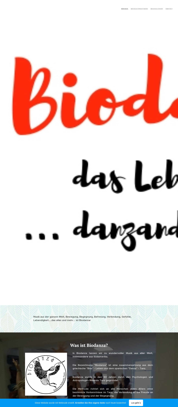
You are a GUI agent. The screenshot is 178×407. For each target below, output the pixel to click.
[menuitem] (164, 9)
